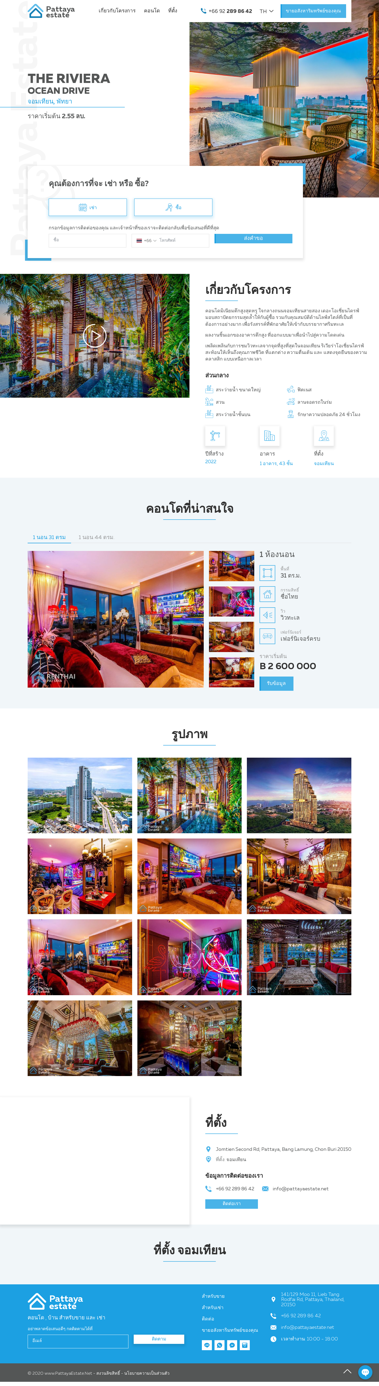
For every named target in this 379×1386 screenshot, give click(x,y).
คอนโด (152, 10)
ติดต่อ (208, 1323)
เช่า (88, 207)
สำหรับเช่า (212, 1312)
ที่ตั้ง (172, 10)
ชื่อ (56, 240)
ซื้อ (173, 207)
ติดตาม (159, 1345)
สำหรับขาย (213, 1300)
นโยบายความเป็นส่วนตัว (146, 1378)
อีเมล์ (37, 1345)
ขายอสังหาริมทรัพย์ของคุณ (313, 11)
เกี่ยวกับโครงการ (117, 10)
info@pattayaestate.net (301, 1189)
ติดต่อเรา (232, 1206)
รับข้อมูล (279, 683)
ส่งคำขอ (253, 240)
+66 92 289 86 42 (235, 1189)
